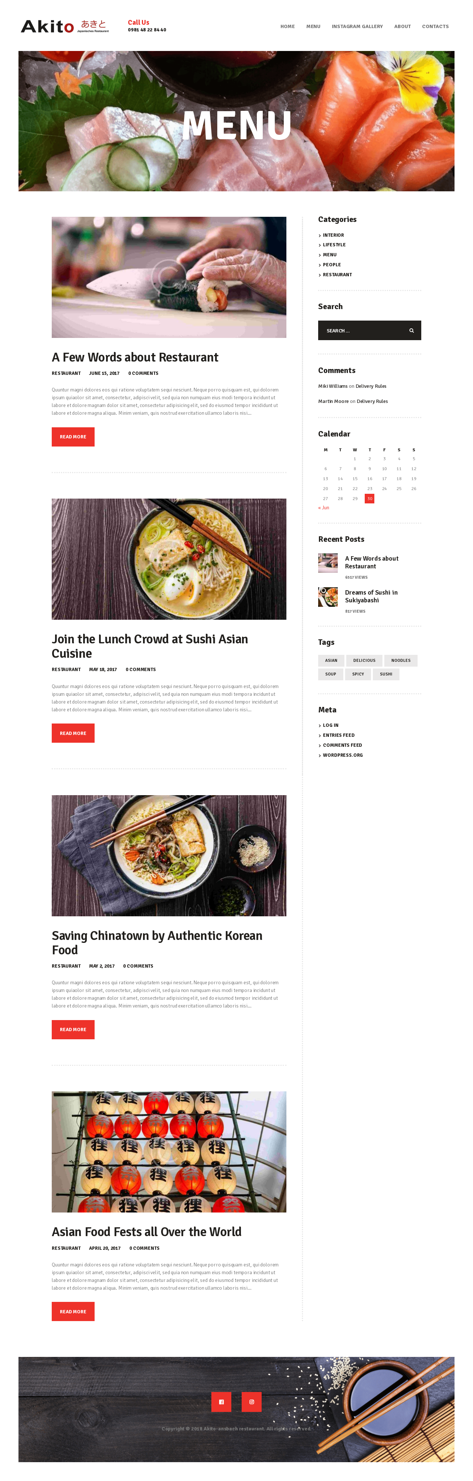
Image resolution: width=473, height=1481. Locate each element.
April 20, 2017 (104, 1248)
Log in (330, 725)
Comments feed (342, 745)
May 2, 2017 (101, 966)
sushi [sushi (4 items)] (386, 674)
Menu (329, 255)
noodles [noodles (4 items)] (401, 660)
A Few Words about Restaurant (135, 357)
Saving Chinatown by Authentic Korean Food (157, 943)
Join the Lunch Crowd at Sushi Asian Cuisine (150, 646)
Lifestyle (334, 245)
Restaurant (66, 373)
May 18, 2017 (103, 670)
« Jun (323, 508)
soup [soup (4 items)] (330, 674)
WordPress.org (343, 755)
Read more (73, 437)
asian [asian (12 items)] (331, 660)
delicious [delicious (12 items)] (364, 660)
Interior (333, 235)
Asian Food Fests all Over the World (147, 1232)
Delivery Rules (371, 386)
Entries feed (338, 735)
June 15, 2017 (104, 373)
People (332, 265)
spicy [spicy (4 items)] (358, 674)
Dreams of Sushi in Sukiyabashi (371, 596)
